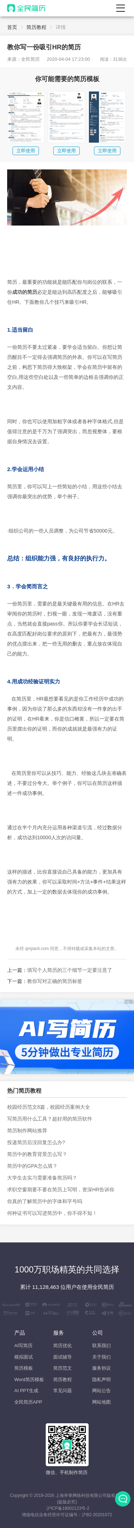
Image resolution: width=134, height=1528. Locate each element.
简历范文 (62, 1368)
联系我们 (101, 1345)
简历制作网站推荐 (27, 1130)
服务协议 (101, 1368)
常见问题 (62, 1390)
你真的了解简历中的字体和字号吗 (44, 1201)
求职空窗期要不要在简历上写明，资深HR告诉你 (60, 1189)
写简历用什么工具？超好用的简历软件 (49, 1119)
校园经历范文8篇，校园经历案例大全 (48, 1107)
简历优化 (62, 1345)
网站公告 (101, 1390)
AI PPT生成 (26, 1390)
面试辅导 (62, 1357)
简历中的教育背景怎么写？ (37, 1154)
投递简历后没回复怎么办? (36, 1142)
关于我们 (101, 1357)
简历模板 (23, 1368)
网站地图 (101, 1402)
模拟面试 (23, 1357)
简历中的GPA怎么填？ (32, 1166)
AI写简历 (23, 1345)
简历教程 (36, 27)
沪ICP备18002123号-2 (67, 1508)
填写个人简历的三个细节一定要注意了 (69, 970)
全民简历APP (28, 1402)
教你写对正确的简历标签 (54, 981)
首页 (12, 27)
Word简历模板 (29, 1379)
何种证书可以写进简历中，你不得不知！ (52, 1213)
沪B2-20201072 (97, 1514)
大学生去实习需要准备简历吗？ (42, 1178)
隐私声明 (101, 1379)
